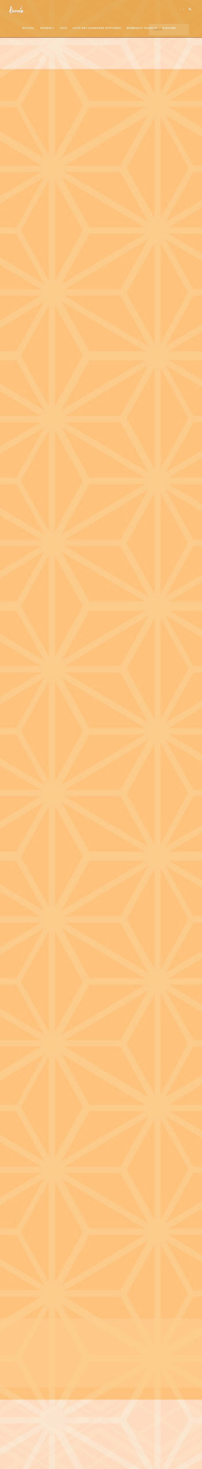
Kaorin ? (47, 28)
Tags (63, 28)
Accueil (28, 28)
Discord (169, 28)
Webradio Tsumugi (141, 28)
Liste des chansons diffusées (97, 28)
